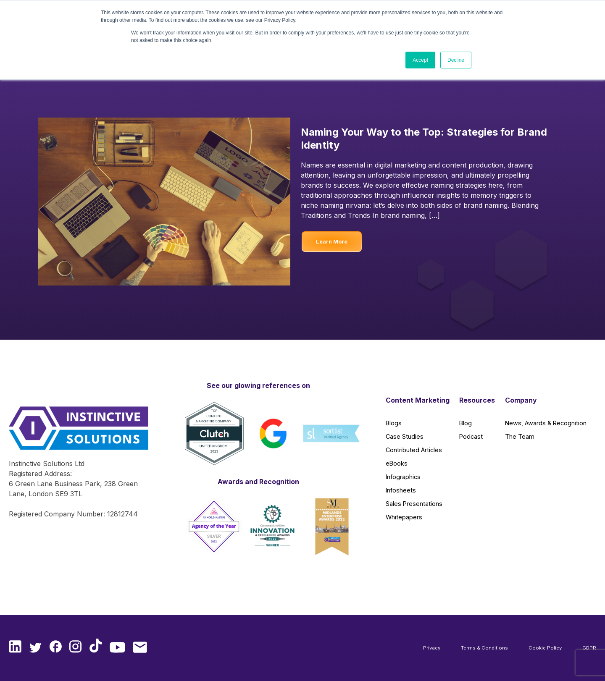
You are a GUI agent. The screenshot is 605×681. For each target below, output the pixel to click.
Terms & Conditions (484, 648)
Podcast (471, 436)
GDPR (589, 648)
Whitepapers (404, 517)
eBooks (397, 463)
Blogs (394, 423)
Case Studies (405, 436)
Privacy (431, 648)
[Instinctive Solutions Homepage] (75, 432)
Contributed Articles (414, 449)
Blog (465, 423)
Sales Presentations (414, 503)
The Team (519, 436)
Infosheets (401, 490)
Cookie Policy (545, 648)
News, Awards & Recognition (546, 423)
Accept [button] (420, 60)
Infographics (403, 476)
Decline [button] (455, 60)
